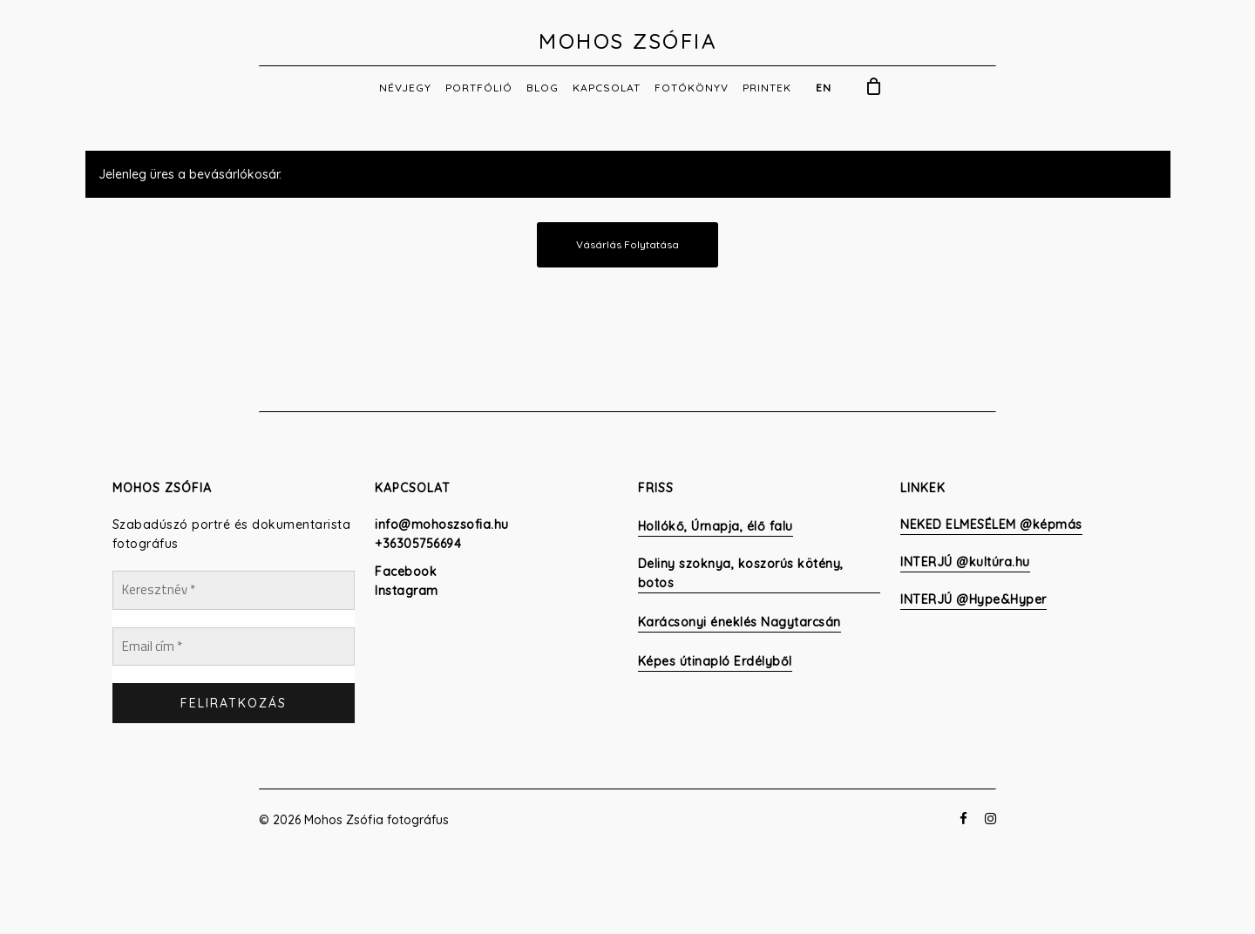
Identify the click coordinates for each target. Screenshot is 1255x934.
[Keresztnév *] (233, 590)
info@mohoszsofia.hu (442, 524)
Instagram (406, 591)
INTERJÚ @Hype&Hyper (973, 599)
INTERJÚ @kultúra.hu (965, 562)
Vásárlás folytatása (627, 244)
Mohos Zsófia (627, 41)
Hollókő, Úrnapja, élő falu (715, 526)
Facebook (406, 571)
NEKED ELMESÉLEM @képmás (991, 524)
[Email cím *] (233, 647)
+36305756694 (418, 544)
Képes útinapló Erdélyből (715, 661)
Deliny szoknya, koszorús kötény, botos (741, 573)
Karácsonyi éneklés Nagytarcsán (739, 622)
